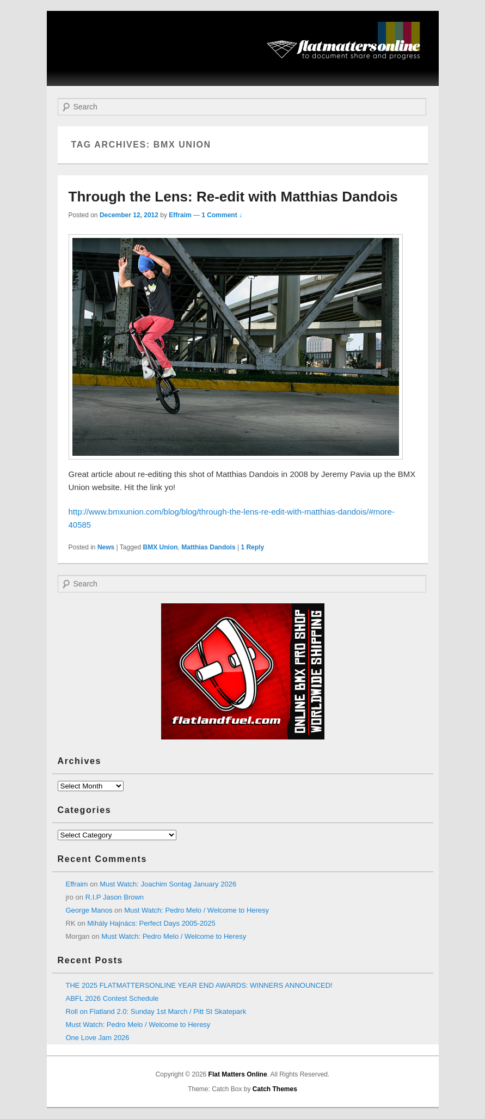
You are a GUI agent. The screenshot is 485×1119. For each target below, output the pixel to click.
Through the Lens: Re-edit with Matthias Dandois (233, 196)
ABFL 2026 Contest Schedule (112, 998)
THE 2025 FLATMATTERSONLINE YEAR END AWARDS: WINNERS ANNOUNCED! (199, 985)
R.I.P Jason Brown (114, 897)
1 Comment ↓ (221, 215)
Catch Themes (275, 1089)
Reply (252, 547)
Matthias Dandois (208, 547)
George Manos (89, 910)
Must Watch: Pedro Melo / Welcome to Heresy (196, 910)
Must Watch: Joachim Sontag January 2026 (168, 884)
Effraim (180, 215)
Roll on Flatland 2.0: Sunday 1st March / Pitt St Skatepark (156, 1011)
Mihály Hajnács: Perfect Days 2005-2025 (151, 923)
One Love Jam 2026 (98, 1038)
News (105, 547)
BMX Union (160, 547)
